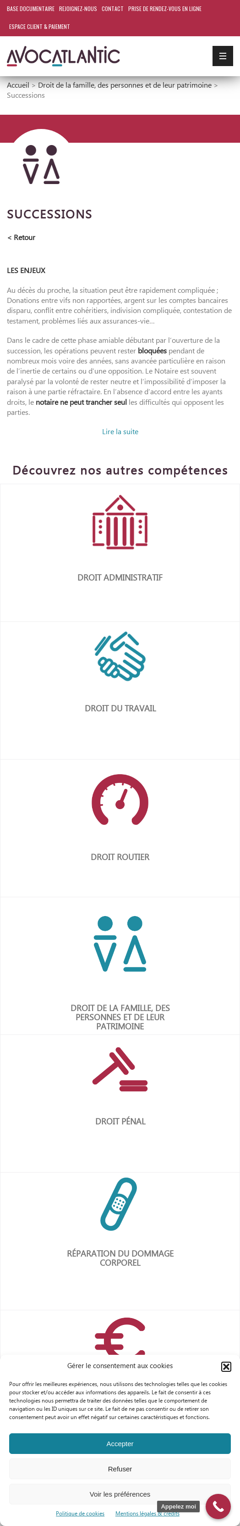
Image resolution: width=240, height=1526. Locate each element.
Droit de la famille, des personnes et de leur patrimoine (125, 85)
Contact (113, 8)
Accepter (119, 1444)
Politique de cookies (80, 1514)
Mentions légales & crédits (147, 1514)
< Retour (21, 238)
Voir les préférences (120, 1494)
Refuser (120, 1469)
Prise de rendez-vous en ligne (165, 8)
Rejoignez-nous (78, 8)
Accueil (18, 85)
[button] (226, 1366)
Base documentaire (31, 8)
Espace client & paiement (39, 26)
